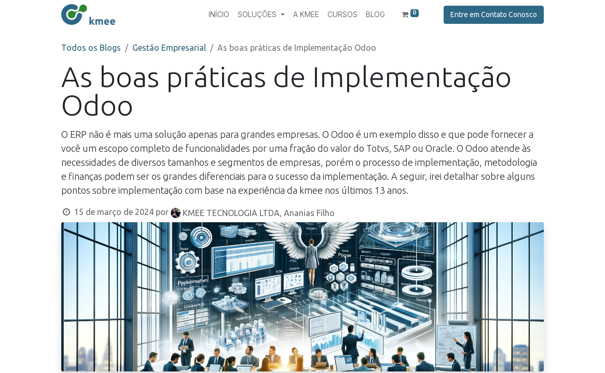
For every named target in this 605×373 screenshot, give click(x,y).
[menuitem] (218, 14)
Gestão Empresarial (169, 47)
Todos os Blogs (91, 47)
